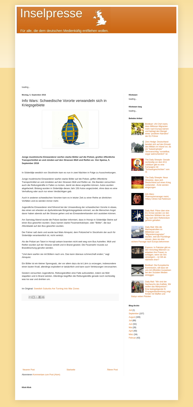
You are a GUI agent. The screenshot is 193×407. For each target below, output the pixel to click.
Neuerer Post (29, 370)
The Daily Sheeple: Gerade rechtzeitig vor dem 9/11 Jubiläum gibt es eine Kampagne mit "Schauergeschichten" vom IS (157, 166)
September (134, 313)
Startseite (71, 370)
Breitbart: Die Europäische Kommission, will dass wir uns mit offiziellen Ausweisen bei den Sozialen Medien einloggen (158, 270)
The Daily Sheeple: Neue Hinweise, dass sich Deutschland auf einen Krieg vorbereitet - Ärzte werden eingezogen (158, 182)
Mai (130, 327)
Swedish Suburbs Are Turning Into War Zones (56, 288)
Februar (132, 338)
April (131, 331)
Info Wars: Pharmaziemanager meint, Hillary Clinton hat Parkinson (158, 196)
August (132, 317)
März (131, 334)
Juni (131, 324)
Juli (130, 310)
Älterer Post (112, 370)
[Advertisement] (96, 57)
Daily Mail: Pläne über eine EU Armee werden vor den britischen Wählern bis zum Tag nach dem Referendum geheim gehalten (157, 215)
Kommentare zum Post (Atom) (46, 374)
